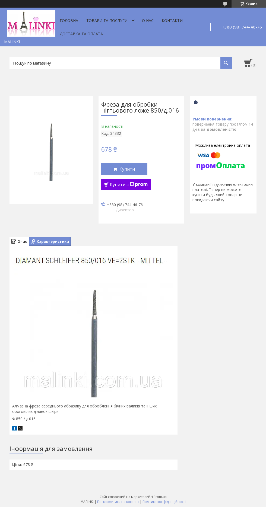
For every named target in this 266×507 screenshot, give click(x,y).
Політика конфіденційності (164, 501)
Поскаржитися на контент (118, 501)
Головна (69, 20)
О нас (148, 20)
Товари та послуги (107, 20)
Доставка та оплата (81, 33)
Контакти (172, 20)
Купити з (129, 184)
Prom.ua (160, 497)
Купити (127, 169)
